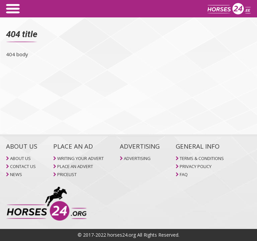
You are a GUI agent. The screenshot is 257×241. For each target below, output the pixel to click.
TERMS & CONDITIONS (202, 158)
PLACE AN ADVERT (75, 166)
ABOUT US (20, 158)
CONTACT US (23, 166)
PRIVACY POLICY (195, 166)
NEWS (16, 174)
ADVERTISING (137, 158)
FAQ (184, 174)
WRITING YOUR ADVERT (80, 158)
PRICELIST (67, 174)
